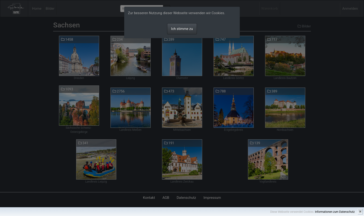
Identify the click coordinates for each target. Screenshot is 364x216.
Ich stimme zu (182, 29)
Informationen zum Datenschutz (335, 211)
